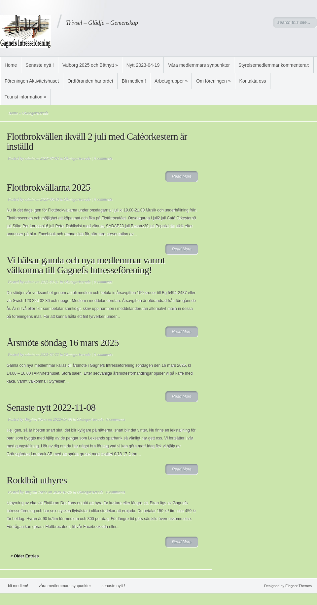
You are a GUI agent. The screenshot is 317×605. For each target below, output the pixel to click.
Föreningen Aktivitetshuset (32, 81)
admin (29, 158)
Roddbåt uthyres (37, 479)
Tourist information (25, 96)
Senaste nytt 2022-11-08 (51, 407)
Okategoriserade (77, 158)
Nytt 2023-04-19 (142, 65)
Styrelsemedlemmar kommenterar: (273, 65)
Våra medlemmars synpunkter (199, 65)
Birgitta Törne (35, 419)
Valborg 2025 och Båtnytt (90, 65)
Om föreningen (213, 81)
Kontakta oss (252, 81)
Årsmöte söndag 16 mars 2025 (63, 342)
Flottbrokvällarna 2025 (48, 187)
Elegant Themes (298, 586)
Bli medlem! (134, 81)
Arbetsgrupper (171, 81)
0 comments (102, 158)
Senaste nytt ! (39, 65)
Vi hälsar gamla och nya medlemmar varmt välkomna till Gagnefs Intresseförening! (86, 264)
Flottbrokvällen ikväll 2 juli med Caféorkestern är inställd (97, 141)
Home (11, 65)
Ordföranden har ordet (90, 81)
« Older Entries (25, 556)
